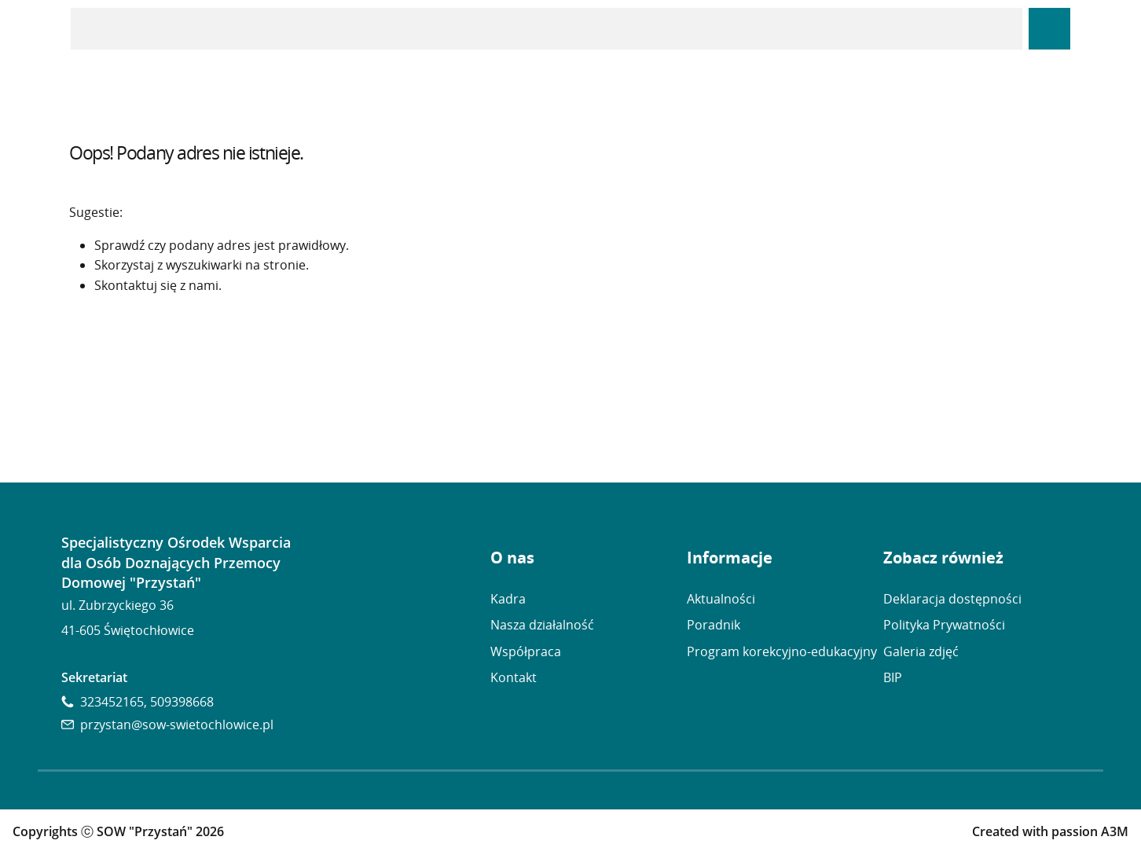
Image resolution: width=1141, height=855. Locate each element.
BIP (892, 677)
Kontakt (513, 677)
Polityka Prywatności (944, 624)
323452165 (112, 701)
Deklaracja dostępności (952, 598)
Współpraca (525, 651)
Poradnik (713, 624)
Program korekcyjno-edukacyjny (782, 651)
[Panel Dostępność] (1049, 29)
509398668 (182, 701)
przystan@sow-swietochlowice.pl (176, 724)
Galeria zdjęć (921, 651)
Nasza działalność (542, 624)
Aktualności (721, 598)
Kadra (508, 598)
